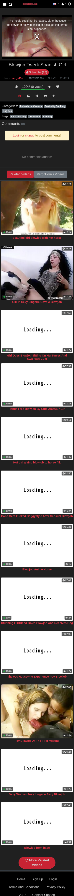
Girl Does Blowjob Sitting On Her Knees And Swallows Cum (37, 357)
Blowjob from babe (37, 847)
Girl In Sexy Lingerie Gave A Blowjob (37, 302)
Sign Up (37, 879)
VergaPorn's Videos (51, 174)
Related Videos (20, 174)
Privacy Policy (56, 887)
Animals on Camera (31, 106)
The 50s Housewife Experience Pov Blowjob (37, 676)
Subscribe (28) (36, 72)
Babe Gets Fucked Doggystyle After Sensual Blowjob (37, 516)
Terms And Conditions (24, 887)
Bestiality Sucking (55, 106)
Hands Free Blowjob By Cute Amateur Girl (37, 408)
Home (21, 879)
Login (53, 879)
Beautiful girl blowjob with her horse (37, 237)
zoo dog (47, 116)
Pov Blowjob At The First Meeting (36, 740)
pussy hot (34, 116)
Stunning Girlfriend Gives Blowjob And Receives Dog (37, 623)
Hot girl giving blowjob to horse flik (37, 462)
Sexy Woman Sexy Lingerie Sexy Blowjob (37, 794)
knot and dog (18, 116)
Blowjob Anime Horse (37, 569)
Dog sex (7, 111)
